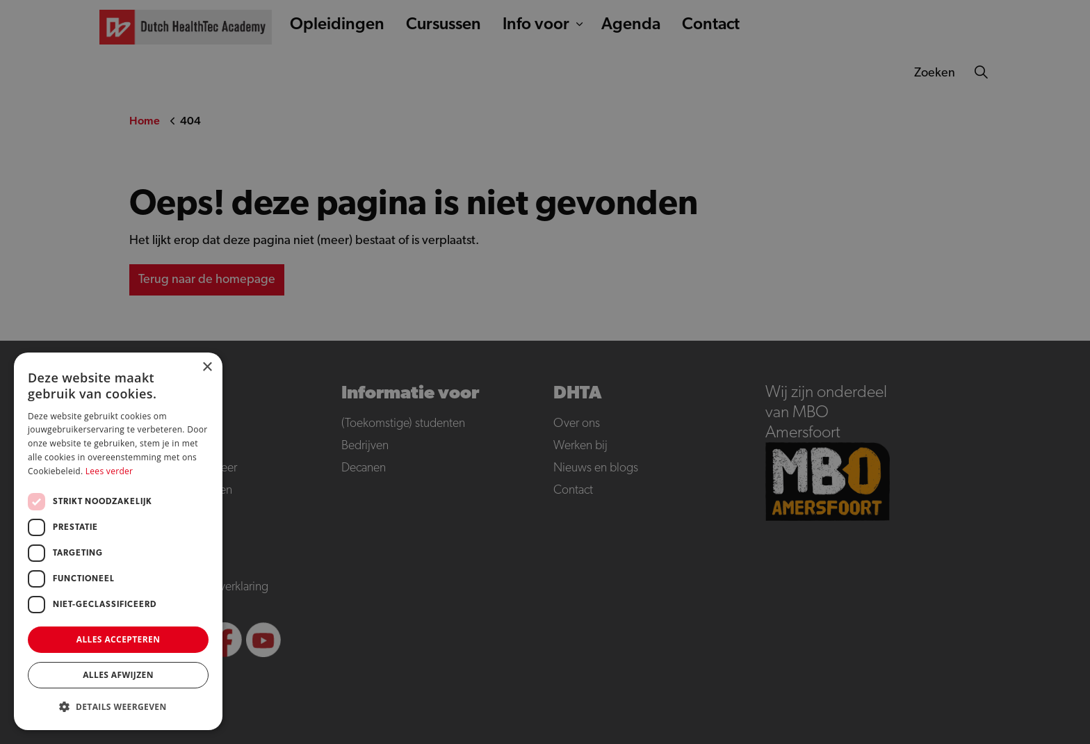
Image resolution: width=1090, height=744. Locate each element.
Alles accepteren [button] (118, 639)
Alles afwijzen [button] (118, 675)
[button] (118, 706)
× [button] (207, 367)
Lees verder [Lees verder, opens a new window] (109, 471)
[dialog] (545, 372)
